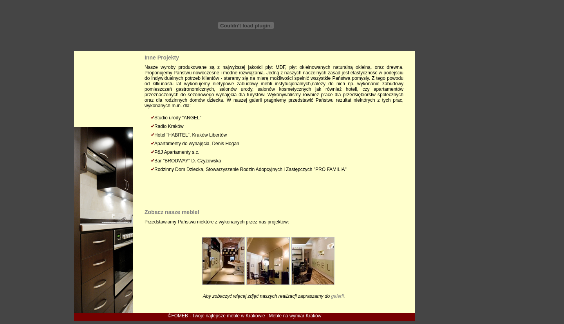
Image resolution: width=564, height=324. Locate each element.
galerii (337, 296)
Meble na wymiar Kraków (295, 316)
